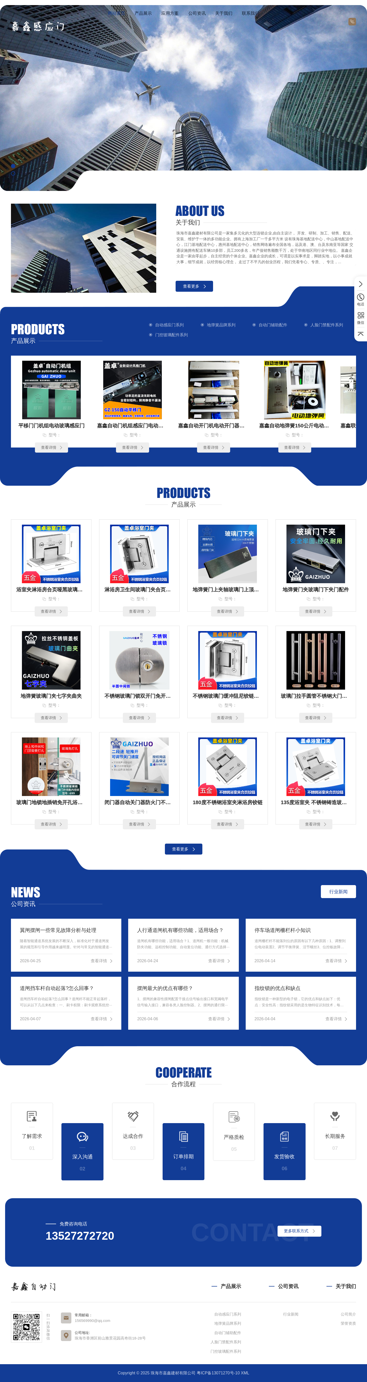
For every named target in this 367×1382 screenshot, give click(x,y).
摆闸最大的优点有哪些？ (165, 988)
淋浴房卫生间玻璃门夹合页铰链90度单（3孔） (139, 589)
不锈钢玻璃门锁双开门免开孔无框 (139, 696)
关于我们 (223, 13)
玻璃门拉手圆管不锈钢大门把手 (316, 696)
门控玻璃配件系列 (171, 335)
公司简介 (348, 1314)
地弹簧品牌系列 (221, 325)
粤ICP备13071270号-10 (218, 1373)
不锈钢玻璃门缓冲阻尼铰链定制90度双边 (228, 696)
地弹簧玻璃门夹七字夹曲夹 (51, 696)
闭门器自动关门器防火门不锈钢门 (139, 802)
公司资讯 (197, 13)
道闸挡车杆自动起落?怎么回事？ (57, 988)
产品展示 (143, 13)
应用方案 (170, 13)
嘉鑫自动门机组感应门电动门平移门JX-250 (132, 425)
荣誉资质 (348, 1323)
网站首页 (116, 13)
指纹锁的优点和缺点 (277, 988)
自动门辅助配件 (273, 325)
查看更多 (194, 286)
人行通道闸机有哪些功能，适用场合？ (180, 930)
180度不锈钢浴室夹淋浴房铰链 (227, 802)
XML (245, 1373)
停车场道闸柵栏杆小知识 (283, 930)
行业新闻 (290, 1314)
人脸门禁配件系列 (326, 325)
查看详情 (52, 447)
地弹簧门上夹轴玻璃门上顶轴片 (228, 589)
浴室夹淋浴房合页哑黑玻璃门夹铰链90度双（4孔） (51, 589)
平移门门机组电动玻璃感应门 (51, 425)
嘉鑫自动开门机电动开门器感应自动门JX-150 (213, 425)
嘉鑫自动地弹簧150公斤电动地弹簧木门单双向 (294, 425)
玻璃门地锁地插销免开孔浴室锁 (51, 802)
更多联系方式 (299, 1231)
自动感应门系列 (169, 325)
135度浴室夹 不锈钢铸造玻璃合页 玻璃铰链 (316, 802)
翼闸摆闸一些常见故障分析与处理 (58, 930)
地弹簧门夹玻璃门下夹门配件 (316, 589)
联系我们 (250, 13)
